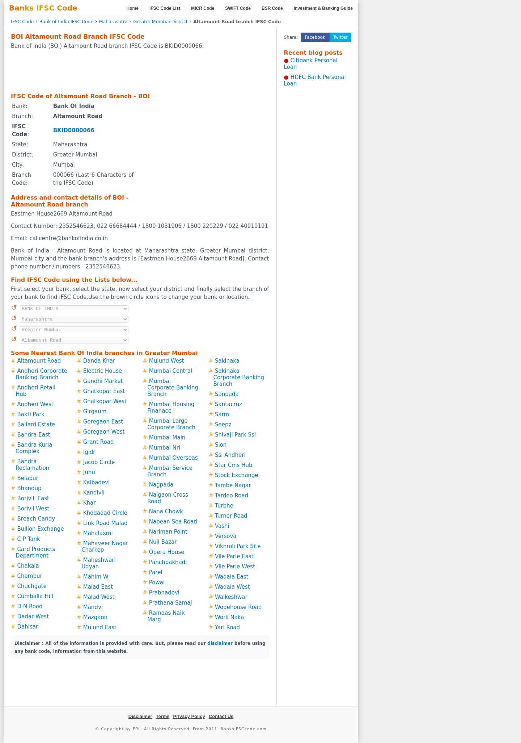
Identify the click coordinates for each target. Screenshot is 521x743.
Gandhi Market (103, 381)
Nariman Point (168, 532)
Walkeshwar (231, 597)
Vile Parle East (234, 556)
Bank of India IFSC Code (66, 21)
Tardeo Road (231, 495)
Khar (89, 503)
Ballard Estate (36, 424)
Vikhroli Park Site (237, 546)
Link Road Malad (105, 523)
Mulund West (166, 361)
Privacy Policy (189, 716)
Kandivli (94, 492)
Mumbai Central (170, 371)
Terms (162, 716)
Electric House (102, 371)
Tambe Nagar (233, 485)
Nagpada (161, 484)
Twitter (340, 37)
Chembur (29, 576)
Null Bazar (163, 542)
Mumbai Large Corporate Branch (171, 424)
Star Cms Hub (234, 465)
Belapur (27, 478)
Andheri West (35, 404)
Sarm (222, 414)
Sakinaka (227, 361)
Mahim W (96, 576)
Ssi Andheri (230, 455)
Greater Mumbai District (160, 21)
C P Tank (28, 539)
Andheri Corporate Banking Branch (41, 374)
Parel (155, 572)
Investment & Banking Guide (323, 8)
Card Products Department (35, 552)
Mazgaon (95, 617)
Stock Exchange (236, 475)
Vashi (222, 526)
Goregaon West (104, 432)
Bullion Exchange (40, 529)
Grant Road (98, 442)
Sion (220, 445)
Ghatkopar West (105, 401)
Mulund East (100, 627)
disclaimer (220, 643)
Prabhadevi (164, 592)
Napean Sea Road (173, 521)
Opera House (167, 552)
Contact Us (221, 716)
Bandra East (33, 434)
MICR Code (202, 8)
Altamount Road (39, 361)
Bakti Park (31, 414)
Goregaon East (103, 421)
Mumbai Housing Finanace (170, 407)
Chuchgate (32, 586)
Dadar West (33, 616)
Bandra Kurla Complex (34, 448)
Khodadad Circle (105, 513)
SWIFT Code (238, 8)
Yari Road (227, 627)
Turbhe (224, 505)
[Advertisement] (140, 70)
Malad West (99, 597)
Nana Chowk (166, 511)
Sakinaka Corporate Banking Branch (238, 377)
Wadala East (231, 576)
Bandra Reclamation (32, 464)
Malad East (98, 587)
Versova (226, 536)
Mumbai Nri (164, 447)
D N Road (30, 606)
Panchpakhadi (168, 562)
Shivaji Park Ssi (235, 434)
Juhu (89, 472)
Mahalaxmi (98, 533)
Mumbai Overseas (173, 458)
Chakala (28, 566)
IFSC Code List (164, 8)
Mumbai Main (167, 437)
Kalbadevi (96, 482)
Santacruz (228, 404)
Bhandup (29, 488)
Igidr (89, 452)
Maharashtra (113, 21)
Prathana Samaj (170, 603)
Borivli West (33, 508)
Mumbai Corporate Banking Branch (172, 387)
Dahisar (27, 626)
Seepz (223, 424)
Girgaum (95, 411)
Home (133, 8)
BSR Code (272, 8)
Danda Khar (99, 361)
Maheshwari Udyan (98, 563)
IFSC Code (22, 21)
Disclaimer (140, 716)
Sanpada (227, 394)
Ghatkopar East (104, 391)
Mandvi (93, 607)
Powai (157, 582)
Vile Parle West (235, 566)
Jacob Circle (99, 462)
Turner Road (231, 516)
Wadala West (232, 587)
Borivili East (33, 498)
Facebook (315, 37)
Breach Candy (36, 518)
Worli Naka (229, 617)
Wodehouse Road (238, 607)
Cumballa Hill (35, 596)
